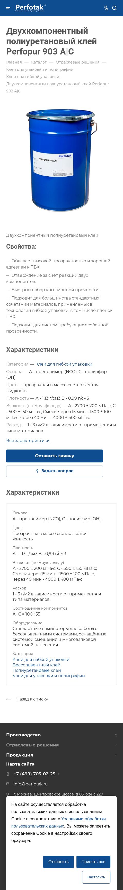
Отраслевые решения (32, 744)
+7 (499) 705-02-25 (34, 773)
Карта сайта (20, 764)
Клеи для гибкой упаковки (64, 364)
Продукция (19, 755)
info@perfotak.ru (31, 784)
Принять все (93, 862)
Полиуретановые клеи (37, 670)
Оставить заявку (54, 455)
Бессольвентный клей (36, 665)
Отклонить (58, 862)
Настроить (96, 877)
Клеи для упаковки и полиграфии (49, 675)
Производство (23, 734)
